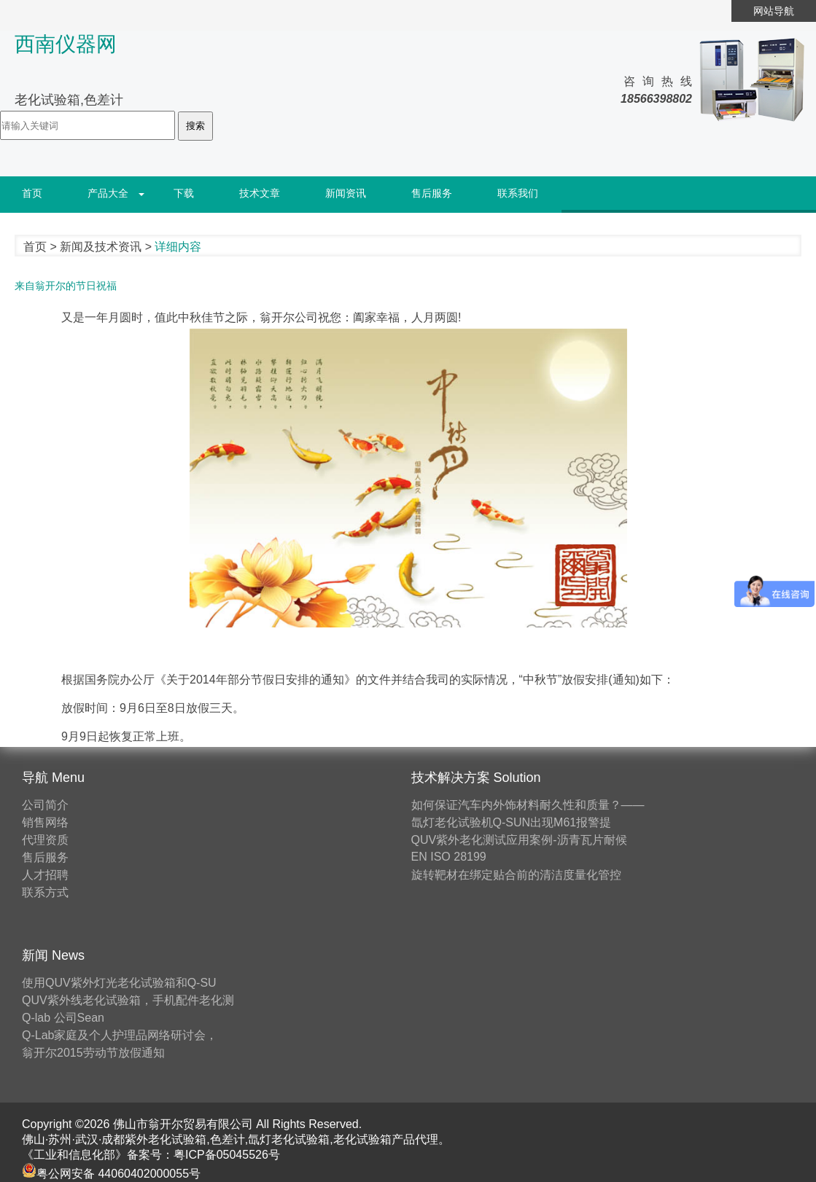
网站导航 (773, 11)
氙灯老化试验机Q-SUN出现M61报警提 (511, 822)
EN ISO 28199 (448, 856)
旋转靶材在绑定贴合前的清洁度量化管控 (516, 875)
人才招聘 (45, 875)
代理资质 (45, 840)
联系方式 (45, 892)
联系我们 (517, 193)
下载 (184, 193)
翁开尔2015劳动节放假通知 (93, 1052)
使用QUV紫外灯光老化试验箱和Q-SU (119, 982)
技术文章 (259, 193)
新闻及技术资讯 (100, 246)
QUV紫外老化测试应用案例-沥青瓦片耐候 (519, 840)
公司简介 (45, 805)
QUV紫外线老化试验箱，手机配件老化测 (128, 1000)
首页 (32, 193)
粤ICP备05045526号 (227, 1154)
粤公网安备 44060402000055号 (111, 1173)
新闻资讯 (345, 193)
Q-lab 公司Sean (63, 1017)
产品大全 (108, 193)
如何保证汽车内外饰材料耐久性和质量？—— (528, 805)
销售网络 (45, 822)
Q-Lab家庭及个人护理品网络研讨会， (119, 1035)
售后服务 (431, 193)
